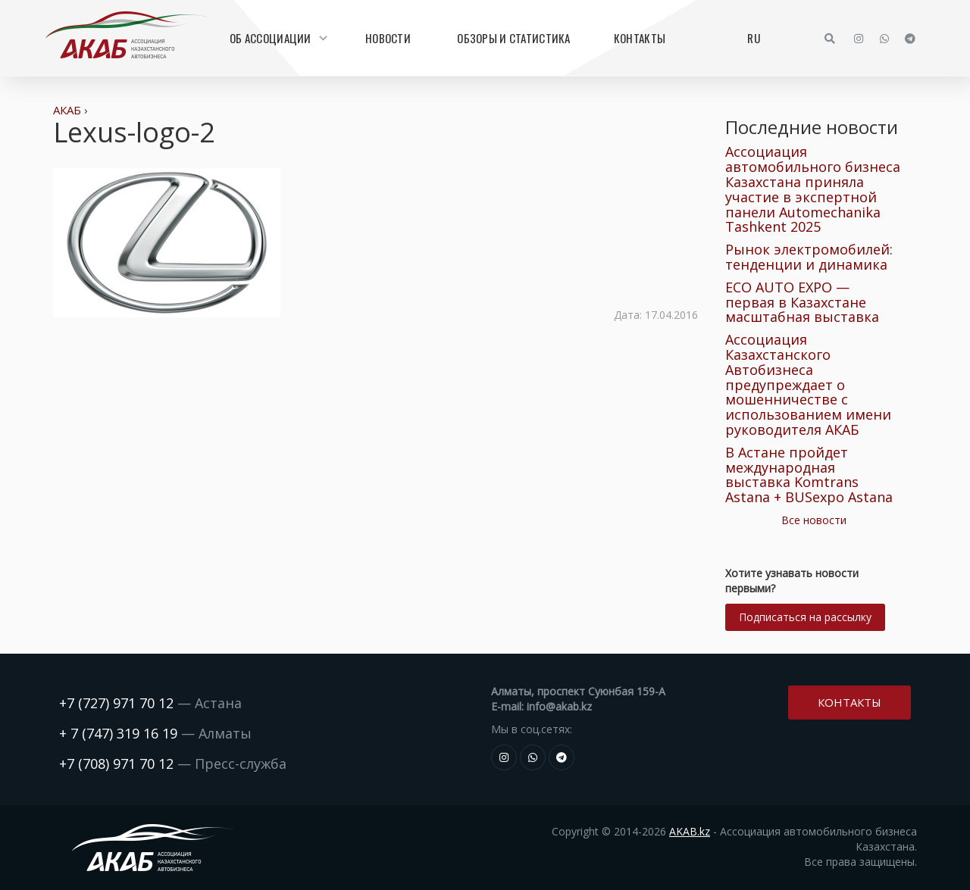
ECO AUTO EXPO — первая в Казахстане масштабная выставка (802, 302)
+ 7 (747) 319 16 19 (118, 733)
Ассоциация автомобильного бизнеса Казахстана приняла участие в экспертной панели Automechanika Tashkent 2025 (812, 189)
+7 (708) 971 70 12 (116, 763)
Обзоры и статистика (513, 38)
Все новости (813, 520)
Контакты (639, 38)
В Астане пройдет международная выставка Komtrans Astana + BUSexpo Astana (809, 474)
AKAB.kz (689, 831)
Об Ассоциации (277, 38)
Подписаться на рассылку (805, 617)
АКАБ (67, 109)
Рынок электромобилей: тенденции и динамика (809, 256)
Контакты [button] (849, 700)
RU (753, 38)
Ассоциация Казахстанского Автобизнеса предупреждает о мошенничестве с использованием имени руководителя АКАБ (808, 384)
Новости (388, 38)
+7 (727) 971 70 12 (116, 703)
